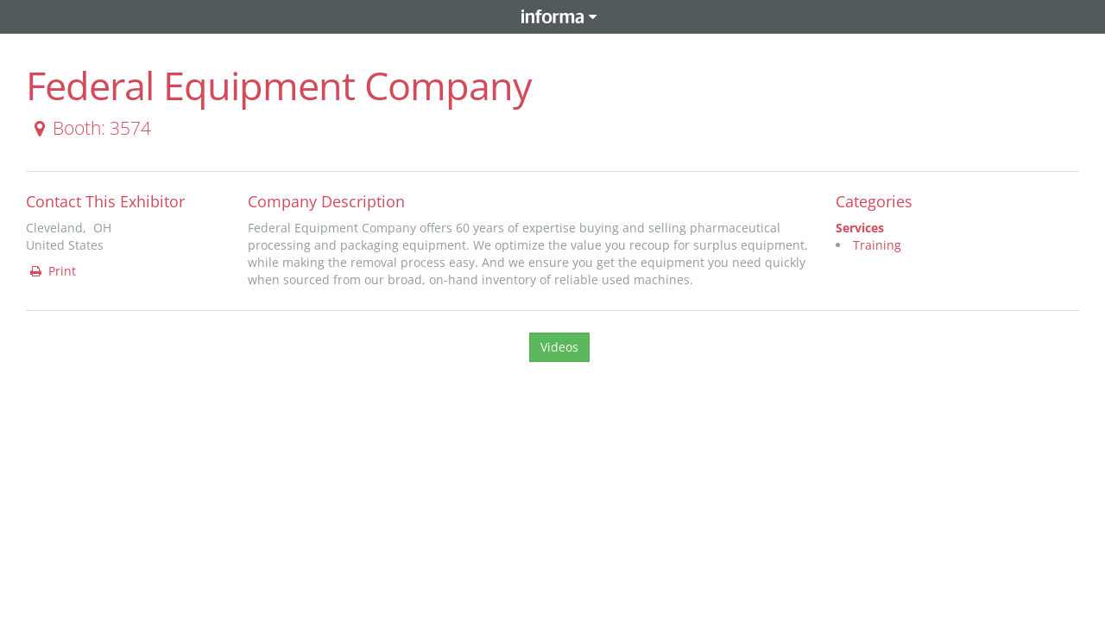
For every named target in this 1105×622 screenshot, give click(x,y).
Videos (559, 347)
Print (52, 271)
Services (860, 227)
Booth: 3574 (89, 128)
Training (877, 245)
